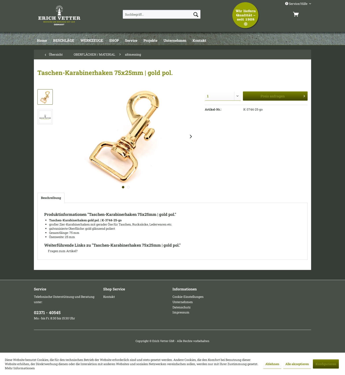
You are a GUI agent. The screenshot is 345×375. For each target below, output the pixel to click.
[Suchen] (195, 14)
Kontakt (109, 297)
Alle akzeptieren (297, 364)
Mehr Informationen (20, 368)
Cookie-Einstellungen (188, 297)
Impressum (180, 312)
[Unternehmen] (174, 40)
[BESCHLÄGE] (63, 40)
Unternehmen (182, 302)
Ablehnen (272, 364)
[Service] (131, 40)
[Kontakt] (199, 40)
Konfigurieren (326, 364)
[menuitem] (161, 14)
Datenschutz (181, 307)
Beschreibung (51, 198)
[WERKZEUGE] (91, 40)
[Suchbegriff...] (161, 14)
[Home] (42, 40)
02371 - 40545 (47, 312)
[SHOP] (114, 40)
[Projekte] (150, 40)
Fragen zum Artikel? (61, 251)
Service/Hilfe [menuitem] (296, 4)
